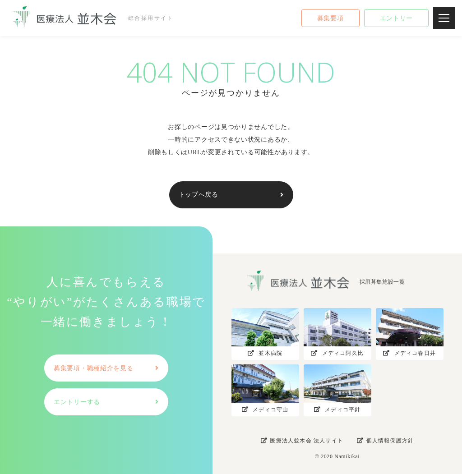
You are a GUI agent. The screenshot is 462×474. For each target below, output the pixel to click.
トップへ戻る (198, 194)
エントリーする (77, 402)
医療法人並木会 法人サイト (302, 440)
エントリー (396, 18)
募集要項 (330, 18)
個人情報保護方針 (385, 440)
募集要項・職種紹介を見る (93, 368)
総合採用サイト (89, 18)
